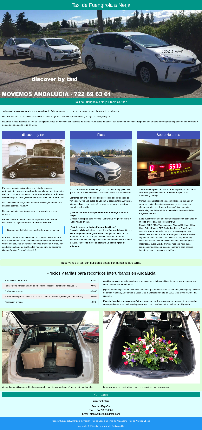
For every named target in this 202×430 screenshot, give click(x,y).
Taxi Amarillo (118, 426)
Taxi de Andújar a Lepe (139, 421)
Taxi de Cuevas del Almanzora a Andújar (71, 421)
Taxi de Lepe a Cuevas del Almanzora (109, 421)
